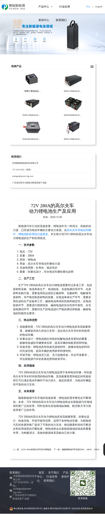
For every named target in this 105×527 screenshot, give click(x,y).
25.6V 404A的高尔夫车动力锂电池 (36, 449)
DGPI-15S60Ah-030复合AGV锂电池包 (80, 91)
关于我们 (53, 472)
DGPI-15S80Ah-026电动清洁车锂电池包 (81, 139)
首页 (41, 472)
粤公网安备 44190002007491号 (26, 508)
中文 (88, 6)
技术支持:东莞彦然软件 (82, 508)
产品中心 (43, 6)
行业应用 (64, 6)
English (98, 6)
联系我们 (61, 20)
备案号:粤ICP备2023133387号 (57, 508)
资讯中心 (43, 20)
